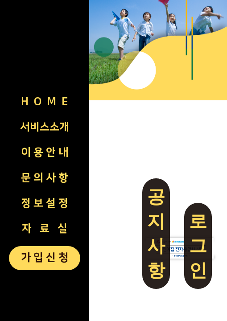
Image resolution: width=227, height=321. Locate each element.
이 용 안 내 (44, 152)
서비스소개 (44, 127)
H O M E (44, 101)
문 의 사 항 (44, 178)
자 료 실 (44, 229)
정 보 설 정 (44, 203)
